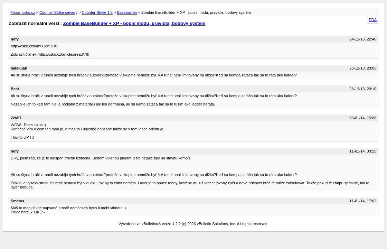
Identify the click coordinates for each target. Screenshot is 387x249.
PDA (373, 20)
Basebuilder (127, 12)
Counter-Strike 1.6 (97, 12)
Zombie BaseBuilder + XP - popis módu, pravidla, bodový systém (134, 23)
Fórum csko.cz (22, 12)
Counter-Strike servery (58, 12)
